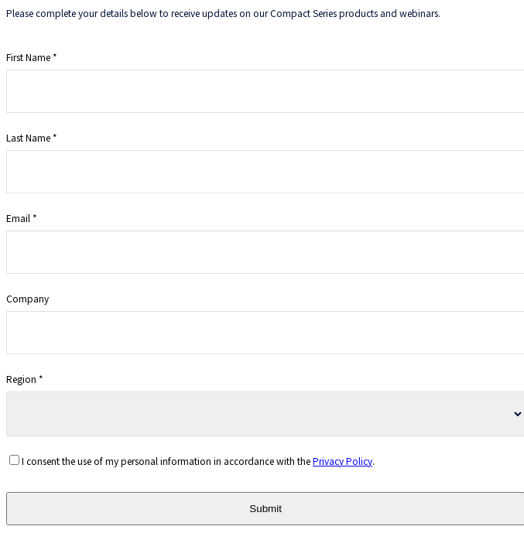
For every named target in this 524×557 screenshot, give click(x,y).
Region (21, 378)
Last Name (28, 137)
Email (18, 217)
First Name (28, 56)
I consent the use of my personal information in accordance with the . (198, 460)
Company (27, 298)
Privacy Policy (342, 460)
